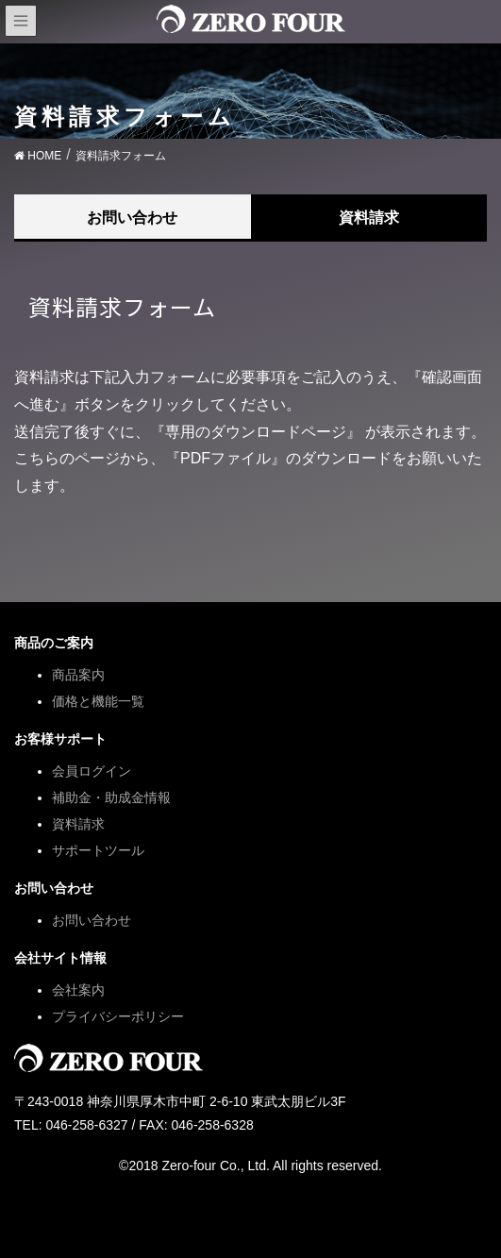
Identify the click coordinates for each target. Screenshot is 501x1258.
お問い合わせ (132, 218)
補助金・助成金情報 (111, 797)
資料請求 (369, 218)
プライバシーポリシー (118, 1016)
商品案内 (78, 674)
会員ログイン (91, 771)
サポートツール (98, 850)
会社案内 (78, 990)
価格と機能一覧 (98, 701)
